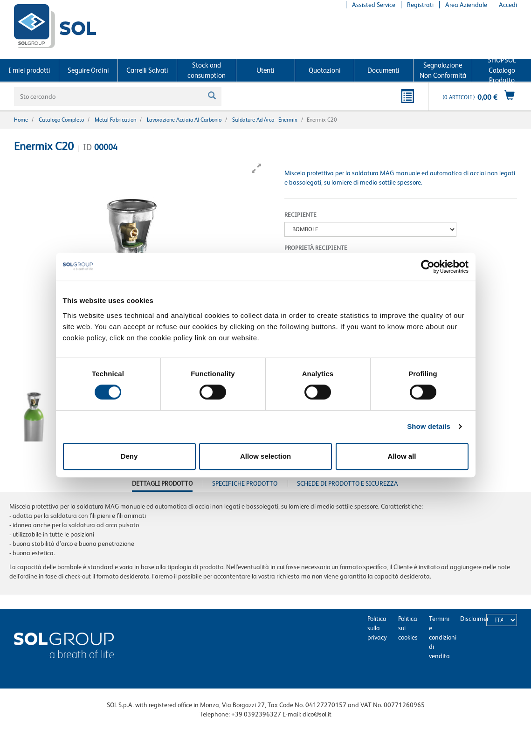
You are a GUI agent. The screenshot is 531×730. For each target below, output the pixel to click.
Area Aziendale (466, 4)
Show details (428, 426)
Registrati (420, 4)
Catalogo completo (61, 120)
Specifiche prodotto (244, 483)
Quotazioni (325, 70)
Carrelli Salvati (147, 70)
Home (21, 120)
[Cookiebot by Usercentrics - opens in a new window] (428, 267)
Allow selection (265, 456)
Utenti (265, 70)
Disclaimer (474, 618)
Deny (129, 456)
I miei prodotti (29, 70)
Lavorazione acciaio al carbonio (184, 120)
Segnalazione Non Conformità (443, 70)
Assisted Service (373, 4)
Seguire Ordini (88, 70)
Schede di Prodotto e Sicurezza (347, 483)
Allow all (402, 456)
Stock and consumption (206, 70)
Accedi (508, 4)
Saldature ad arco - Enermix (264, 120)
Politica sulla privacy (377, 628)
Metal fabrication (115, 120)
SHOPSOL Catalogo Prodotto (502, 70)
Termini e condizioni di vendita (442, 637)
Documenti (383, 70)
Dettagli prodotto (162, 485)
